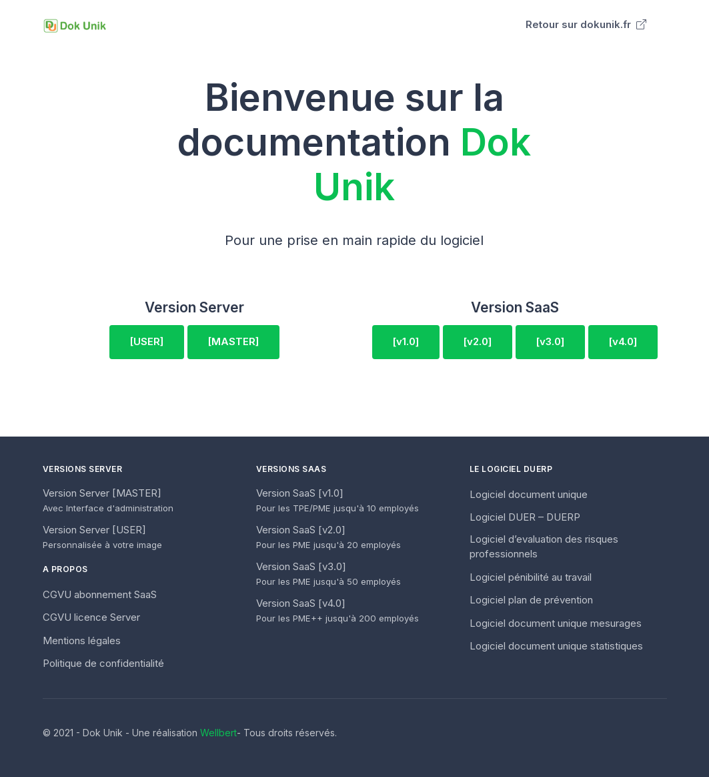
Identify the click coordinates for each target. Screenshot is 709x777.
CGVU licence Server (91, 617)
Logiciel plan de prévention (531, 599)
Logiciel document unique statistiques (556, 645)
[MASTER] (233, 341)
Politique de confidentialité (103, 663)
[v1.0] (406, 341)
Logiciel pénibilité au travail (531, 577)
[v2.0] (478, 341)
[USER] (146, 341)
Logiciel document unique (529, 494)
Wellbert (218, 732)
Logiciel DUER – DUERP (525, 517)
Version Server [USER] (102, 537)
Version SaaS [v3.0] (328, 573)
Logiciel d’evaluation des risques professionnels (544, 547)
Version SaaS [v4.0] (337, 610)
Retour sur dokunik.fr (586, 24)
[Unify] (75, 25)
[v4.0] (623, 341)
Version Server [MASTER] (108, 500)
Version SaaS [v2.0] (328, 537)
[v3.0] (550, 341)
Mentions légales (82, 640)
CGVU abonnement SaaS (100, 594)
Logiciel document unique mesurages (556, 623)
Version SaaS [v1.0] (337, 500)
